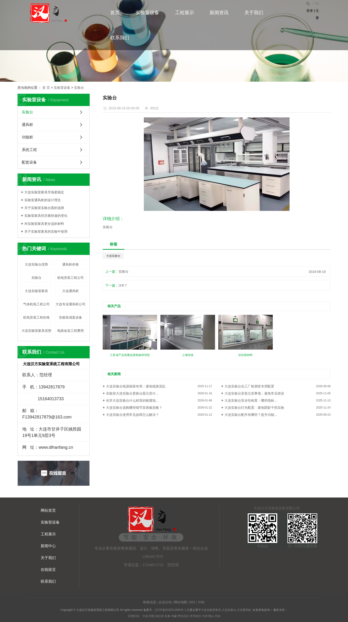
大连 (145, 616)
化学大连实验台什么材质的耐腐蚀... (132, 400)
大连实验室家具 (36, 291)
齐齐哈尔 (195, 616)
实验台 (79, 87)
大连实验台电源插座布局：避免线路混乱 (136, 386)
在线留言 (48, 570)
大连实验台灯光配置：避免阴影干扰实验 (254, 407)
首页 (115, 12)
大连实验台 (113, 256)
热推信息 (149, 602)
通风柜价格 (70, 264)
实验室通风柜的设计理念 (42, 200)
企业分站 (165, 602)
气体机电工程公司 (36, 304)
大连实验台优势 (36, 264)
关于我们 (253, 12)
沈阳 (151, 616)
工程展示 (184, 12)
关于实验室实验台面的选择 (44, 208)
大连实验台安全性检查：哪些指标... (251, 400)
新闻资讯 (219, 12)
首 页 (46, 87)
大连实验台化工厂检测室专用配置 (249, 386)
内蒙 (174, 616)
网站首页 (48, 510)
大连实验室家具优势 (36, 331)
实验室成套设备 (70, 317)
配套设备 (29, 162)
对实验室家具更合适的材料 (44, 224)
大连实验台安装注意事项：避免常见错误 (254, 393)
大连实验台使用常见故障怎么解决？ (132, 415)
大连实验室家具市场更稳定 (44, 192)
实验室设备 (147, 12)
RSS (192, 602)
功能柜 (27, 137)
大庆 (205, 616)
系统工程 (29, 150)
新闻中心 (48, 546)
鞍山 (211, 616)
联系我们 (119, 37)
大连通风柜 (70, 291)
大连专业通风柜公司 (70, 304)
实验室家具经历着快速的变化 (45, 216)
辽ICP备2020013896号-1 (170, 610)
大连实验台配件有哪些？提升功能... (251, 415)
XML (201, 602)
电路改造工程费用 (70, 331)
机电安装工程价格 (36, 317)
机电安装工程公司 (70, 278)
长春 (167, 616)
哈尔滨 (159, 616)
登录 (309, 11)
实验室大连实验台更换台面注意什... (132, 393)
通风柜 (27, 125)
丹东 (217, 616)
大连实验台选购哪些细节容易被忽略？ (134, 407)
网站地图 (180, 602)
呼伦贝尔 (183, 616)
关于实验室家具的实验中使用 (45, 231)
